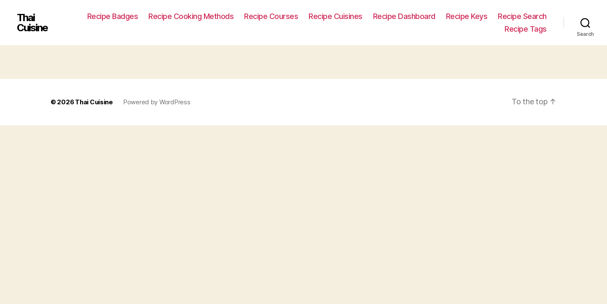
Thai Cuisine (32, 23)
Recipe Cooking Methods (191, 16)
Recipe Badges (112, 16)
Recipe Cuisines (336, 16)
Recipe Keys (467, 16)
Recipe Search (522, 16)
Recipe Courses (271, 16)
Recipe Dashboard (404, 16)
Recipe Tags (526, 28)
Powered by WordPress (157, 102)
